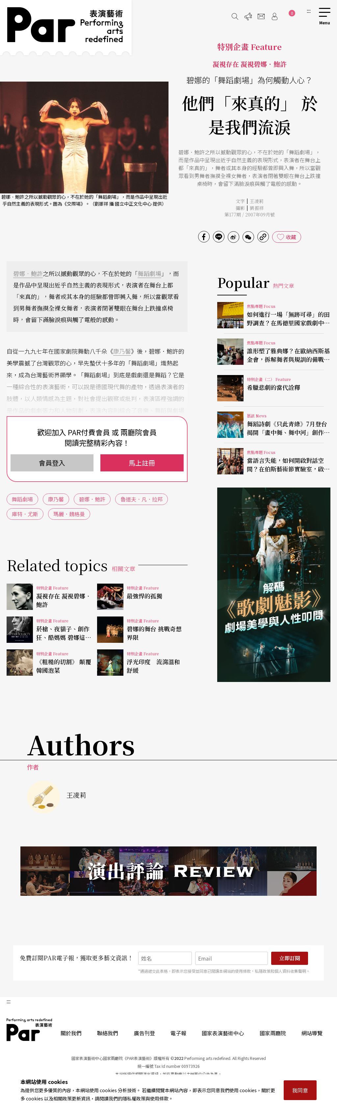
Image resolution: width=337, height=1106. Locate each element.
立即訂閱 (289, 958)
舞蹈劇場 (149, 273)
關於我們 (71, 1033)
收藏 (291, 237)
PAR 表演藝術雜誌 (30, 1029)
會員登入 (52, 462)
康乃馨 (122, 351)
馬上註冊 (142, 462)
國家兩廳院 (273, 1033)
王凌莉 (257, 201)
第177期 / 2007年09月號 (249, 214)
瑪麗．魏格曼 (69, 514)
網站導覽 (312, 1033)
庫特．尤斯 (25, 514)
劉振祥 (257, 208)
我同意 (300, 1090)
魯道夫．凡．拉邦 (141, 499)
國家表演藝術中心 (223, 1033)
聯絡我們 (107, 1033)
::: (309, 10)
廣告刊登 (144, 1033)
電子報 (178, 1033)
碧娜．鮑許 (28, 273)
